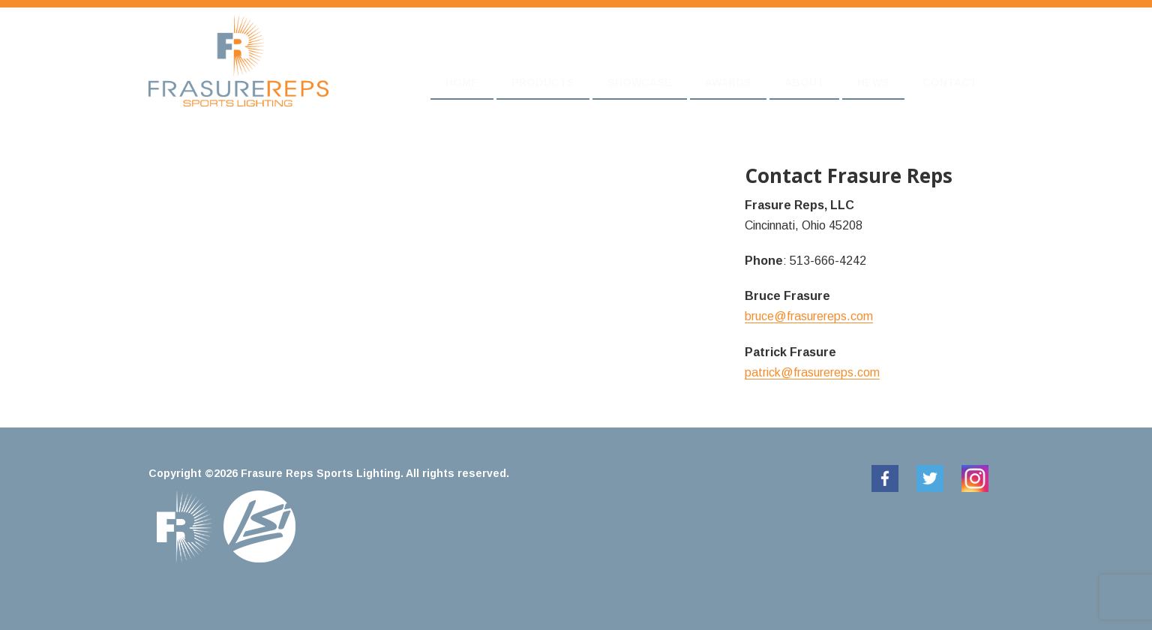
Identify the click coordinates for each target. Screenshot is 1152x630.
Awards (728, 82)
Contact (949, 82)
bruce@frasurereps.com (809, 316)
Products (543, 82)
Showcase (640, 82)
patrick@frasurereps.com (812, 372)
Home (462, 82)
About (804, 82)
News (873, 82)
